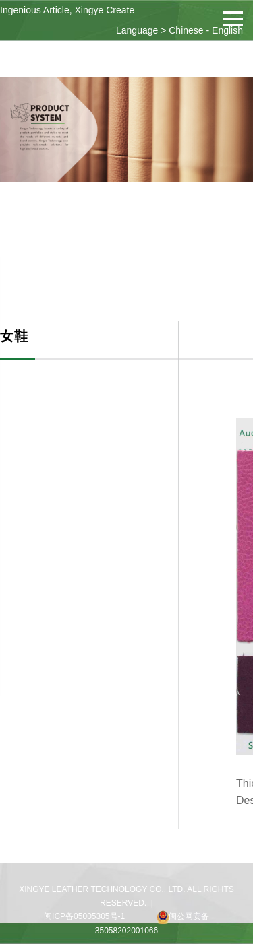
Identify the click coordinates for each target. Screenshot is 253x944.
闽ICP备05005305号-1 (84, 916)
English (227, 30)
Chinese (186, 30)
